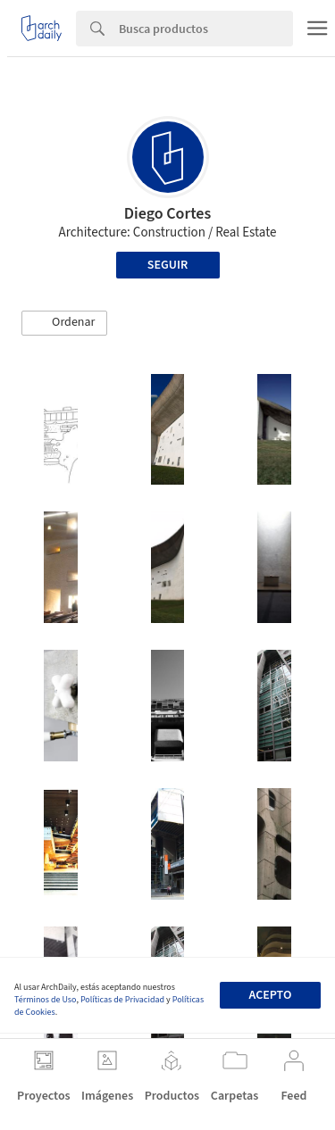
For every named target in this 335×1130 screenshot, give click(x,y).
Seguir (167, 265)
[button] (64, 323)
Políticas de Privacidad (122, 999)
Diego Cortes (168, 214)
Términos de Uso (45, 999)
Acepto (269, 995)
